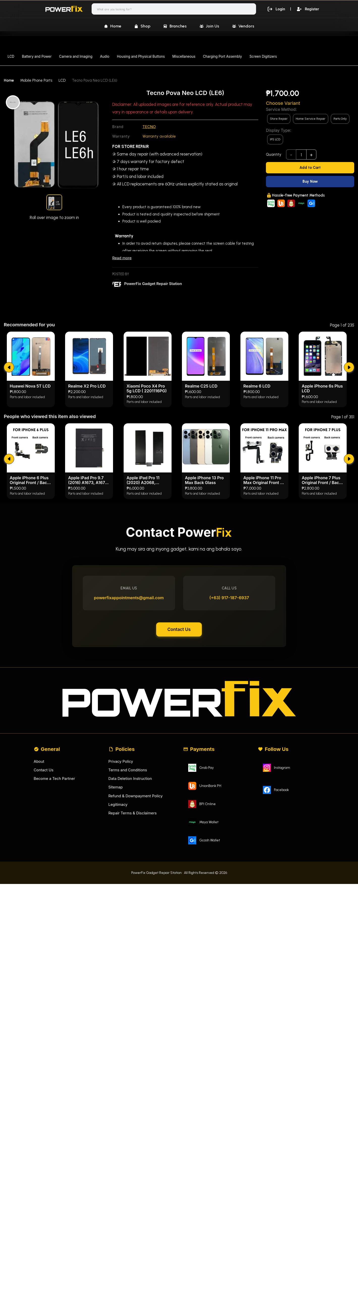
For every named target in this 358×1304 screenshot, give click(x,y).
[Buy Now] (310, 181)
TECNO (149, 126)
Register (308, 9)
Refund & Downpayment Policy (135, 903)
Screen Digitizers (263, 56)
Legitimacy (118, 912)
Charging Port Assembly (222, 56)
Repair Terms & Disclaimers (132, 920)
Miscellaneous (183, 56)
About (39, 868)
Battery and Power (36, 56)
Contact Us (179, 735)
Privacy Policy (120, 868)
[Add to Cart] (310, 167)
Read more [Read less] (121, 258)
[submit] (9, 468)
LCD (11, 56)
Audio (104, 56)
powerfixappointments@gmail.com (130, 702)
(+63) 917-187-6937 (228, 702)
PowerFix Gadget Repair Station (153, 283)
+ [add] (311, 155)
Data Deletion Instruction (130, 886)
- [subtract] (291, 155)
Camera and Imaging (75, 56)
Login (275, 9)
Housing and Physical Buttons (141, 56)
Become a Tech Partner (55, 886)
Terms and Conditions (128, 877)
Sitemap (115, 894)
